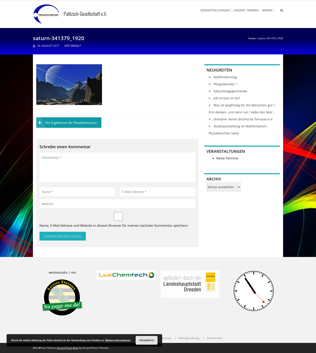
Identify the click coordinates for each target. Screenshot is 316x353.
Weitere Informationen (118, 340)
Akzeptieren (146, 340)
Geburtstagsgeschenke (230, 91)
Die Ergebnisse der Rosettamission (71, 122)
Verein (267, 10)
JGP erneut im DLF (227, 98)
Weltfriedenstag (225, 77)
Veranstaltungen (215, 10)
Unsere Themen (246, 10)
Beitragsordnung (189, 338)
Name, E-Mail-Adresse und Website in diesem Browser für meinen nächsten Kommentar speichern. (114, 225)
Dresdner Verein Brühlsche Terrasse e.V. (243, 119)
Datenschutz (214, 338)
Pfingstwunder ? (225, 84)
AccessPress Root (67, 348)
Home (252, 38)
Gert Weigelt (72, 46)
